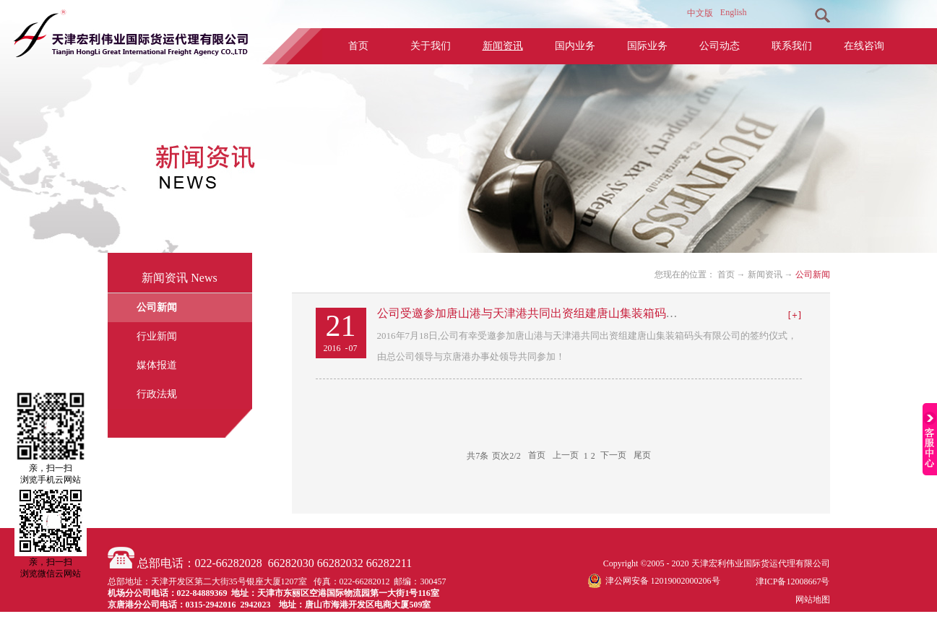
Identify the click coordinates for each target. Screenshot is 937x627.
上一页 (566, 456)
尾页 (642, 456)
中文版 (700, 13)
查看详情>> (795, 316)
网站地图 (810, 599)
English (733, 12)
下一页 (613, 456)
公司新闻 (812, 274)
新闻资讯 (765, 274)
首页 (358, 45)
